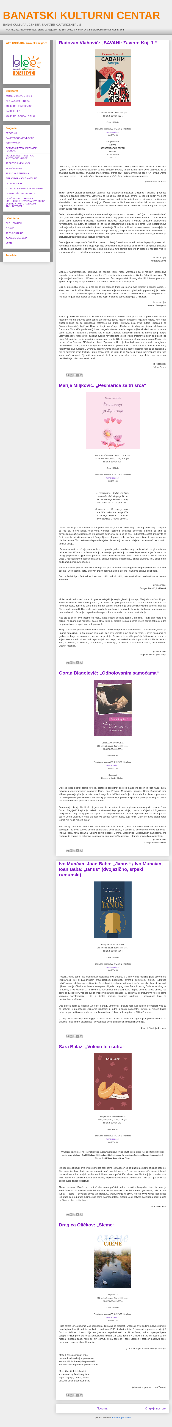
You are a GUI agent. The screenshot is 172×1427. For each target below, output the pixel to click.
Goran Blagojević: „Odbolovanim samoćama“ (109, 673)
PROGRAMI (11, 133)
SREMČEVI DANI (14, 168)
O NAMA (10, 228)
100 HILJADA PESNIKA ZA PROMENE (24, 188)
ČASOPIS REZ (13, 111)
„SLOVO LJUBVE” (14, 183)
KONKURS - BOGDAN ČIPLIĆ (20, 116)
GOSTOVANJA (13, 143)
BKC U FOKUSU (14, 223)
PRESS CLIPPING (14, 233)
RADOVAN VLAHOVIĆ (16, 238)
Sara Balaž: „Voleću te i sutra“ (92, 1046)
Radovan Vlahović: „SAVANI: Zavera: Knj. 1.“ (108, 42)
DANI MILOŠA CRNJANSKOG (20, 193)
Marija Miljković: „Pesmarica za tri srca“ (102, 385)
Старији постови (155, 1408)
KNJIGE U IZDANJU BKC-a (19, 96)
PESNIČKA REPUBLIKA (17, 173)
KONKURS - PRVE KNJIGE (19, 106)
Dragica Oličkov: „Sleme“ (87, 1224)
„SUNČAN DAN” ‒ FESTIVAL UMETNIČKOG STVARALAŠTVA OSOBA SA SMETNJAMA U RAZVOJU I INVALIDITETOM (25, 202)
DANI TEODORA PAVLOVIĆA (20, 138)
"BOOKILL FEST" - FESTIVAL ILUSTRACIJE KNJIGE (20, 157)
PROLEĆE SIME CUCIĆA (18, 163)
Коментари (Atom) (121, 1417)
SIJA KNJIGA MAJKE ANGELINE (21, 178)
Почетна (102, 1408)
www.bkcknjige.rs (113, 132)
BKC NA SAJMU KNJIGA (18, 101)
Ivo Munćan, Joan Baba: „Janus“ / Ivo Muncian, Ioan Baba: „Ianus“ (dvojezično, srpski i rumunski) (111, 869)
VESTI (9, 243)
